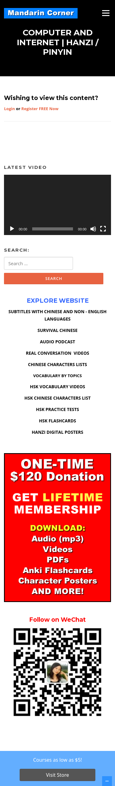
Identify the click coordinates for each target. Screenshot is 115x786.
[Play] (12, 229)
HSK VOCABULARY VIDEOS (57, 386)
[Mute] (93, 229)
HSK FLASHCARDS (57, 421)
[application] (57, 205)
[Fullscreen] (103, 229)
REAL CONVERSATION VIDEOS (57, 353)
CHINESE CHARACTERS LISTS (57, 364)
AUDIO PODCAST (57, 342)
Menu (105, 13)
